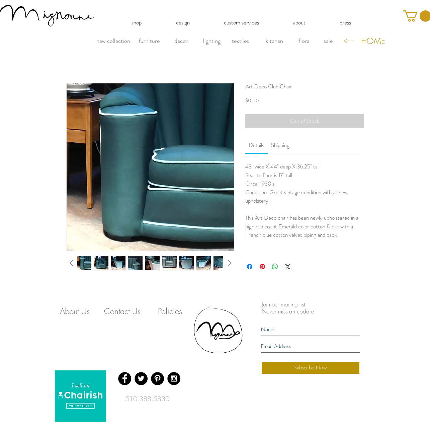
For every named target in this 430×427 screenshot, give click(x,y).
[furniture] (149, 41)
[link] (256, 145)
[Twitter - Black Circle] (141, 378)
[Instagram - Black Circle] (173, 378)
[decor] (181, 41)
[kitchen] (274, 41)
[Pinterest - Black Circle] (157, 378)
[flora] (304, 41)
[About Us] (75, 311)
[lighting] (211, 41)
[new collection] (113, 41)
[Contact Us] (122, 311)
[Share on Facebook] (250, 267)
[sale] (328, 41)
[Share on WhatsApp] (275, 267)
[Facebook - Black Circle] (124, 378)
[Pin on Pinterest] (262, 267)
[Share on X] (288, 267)
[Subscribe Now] (310, 367)
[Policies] (170, 311)
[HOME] (373, 41)
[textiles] (240, 41)
